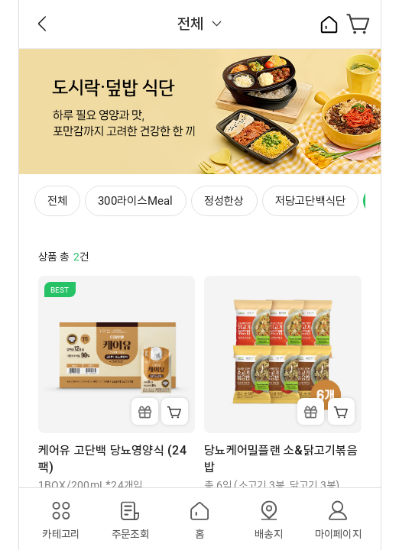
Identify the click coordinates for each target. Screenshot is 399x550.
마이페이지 (338, 534)
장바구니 (358, 23)
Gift (144, 411)
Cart (174, 411)
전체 (190, 24)
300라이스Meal (136, 201)
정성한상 (224, 201)
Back (42, 23)
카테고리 (60, 534)
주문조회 (130, 534)
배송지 (269, 534)
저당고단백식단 (310, 201)
